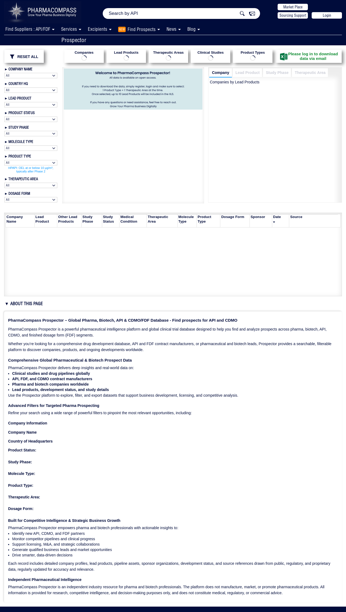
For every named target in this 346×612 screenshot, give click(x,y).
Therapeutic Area (310, 72)
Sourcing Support (293, 15)
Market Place (292, 7)
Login (327, 15)
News (172, 29)
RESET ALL (24, 56)
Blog (191, 29)
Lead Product (247, 72)
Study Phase (277, 72)
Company (220, 72)
